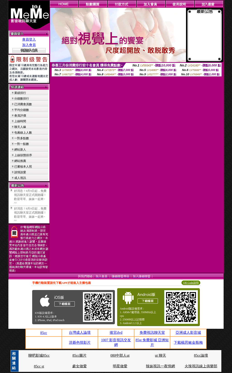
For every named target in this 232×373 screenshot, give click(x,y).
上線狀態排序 (23, 155)
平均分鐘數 (21, 110)
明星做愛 (120, 366)
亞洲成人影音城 (188, 332)
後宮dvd (116, 332)
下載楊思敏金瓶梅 (188, 342)
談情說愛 (20, 172)
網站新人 (20, 149)
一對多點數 (21, 138)
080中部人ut (119, 355)
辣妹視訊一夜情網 (160, 366)
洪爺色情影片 (80, 342)
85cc (43, 333)
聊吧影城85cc (39, 355)
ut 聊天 (160, 355)
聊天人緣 (20, 127)
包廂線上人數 (23, 132)
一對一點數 (21, 144)
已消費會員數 (23, 104)
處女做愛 (79, 366)
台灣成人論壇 (80, 332)
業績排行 (20, 93)
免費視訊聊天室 (152, 332)
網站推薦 (20, 161)
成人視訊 (20, 178)
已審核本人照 (23, 166)
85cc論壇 (201, 355)
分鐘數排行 (21, 98)
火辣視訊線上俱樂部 (201, 366)
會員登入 (29, 39)
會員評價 (20, 115)
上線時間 (20, 121)
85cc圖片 (79, 355)
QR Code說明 (191, 282)
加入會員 (29, 45)
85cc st (39, 366)
